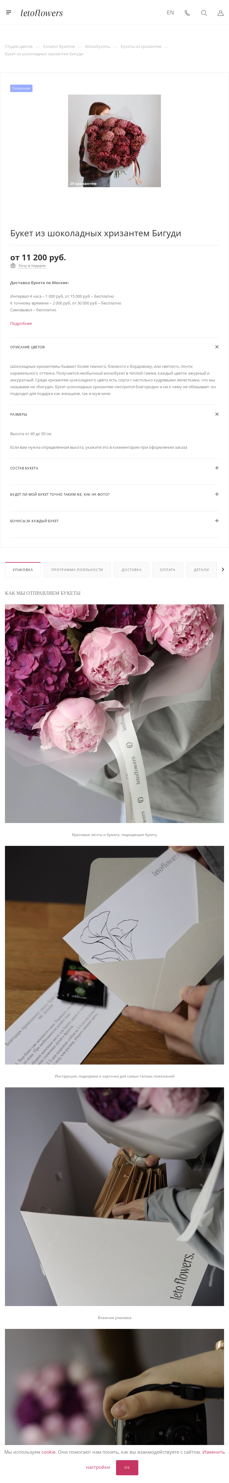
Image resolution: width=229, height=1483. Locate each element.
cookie (48, 1452)
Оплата (167, 569)
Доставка (131, 569)
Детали (201, 569)
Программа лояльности (77, 569)
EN (170, 12)
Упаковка (23, 569)
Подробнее (21, 323)
